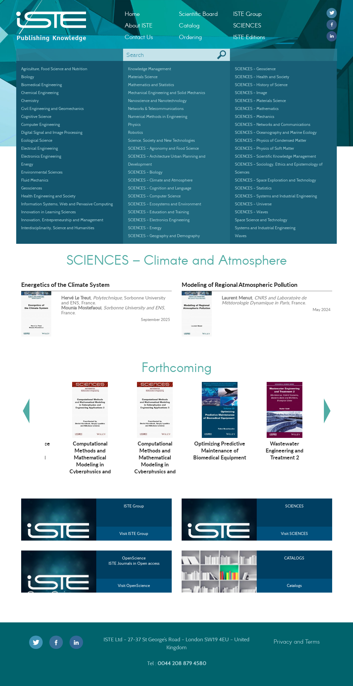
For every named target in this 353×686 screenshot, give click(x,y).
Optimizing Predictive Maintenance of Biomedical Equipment (271, 450)
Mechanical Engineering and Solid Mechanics (166, 92)
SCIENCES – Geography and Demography (164, 235)
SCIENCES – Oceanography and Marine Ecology (276, 132)
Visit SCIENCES (294, 533)
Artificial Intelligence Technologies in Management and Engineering (77, 454)
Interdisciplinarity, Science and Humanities (57, 227)
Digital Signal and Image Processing (51, 132)
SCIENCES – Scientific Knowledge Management (275, 156)
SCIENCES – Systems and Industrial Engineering (276, 195)
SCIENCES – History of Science (261, 84)
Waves (240, 235)
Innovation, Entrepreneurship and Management (62, 219)
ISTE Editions (249, 36)
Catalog (189, 25)
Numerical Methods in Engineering (157, 116)
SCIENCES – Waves (251, 211)
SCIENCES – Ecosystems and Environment (164, 203)
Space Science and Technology (261, 219)
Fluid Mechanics (34, 180)
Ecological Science (36, 140)
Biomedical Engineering (41, 84)
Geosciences (31, 187)
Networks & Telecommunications (156, 108)
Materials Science (142, 76)
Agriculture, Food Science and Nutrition (54, 68)
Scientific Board (198, 13)
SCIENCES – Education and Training (158, 211)
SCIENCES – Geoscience (255, 68)
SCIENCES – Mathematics (257, 108)
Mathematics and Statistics (151, 84)
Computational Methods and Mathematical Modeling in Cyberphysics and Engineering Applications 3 (207, 464)
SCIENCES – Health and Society (262, 76)
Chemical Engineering (40, 92)
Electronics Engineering (41, 156)
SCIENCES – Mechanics (254, 116)
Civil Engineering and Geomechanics (52, 108)
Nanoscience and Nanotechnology (157, 100)
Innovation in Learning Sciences (48, 211)
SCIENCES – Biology (145, 172)
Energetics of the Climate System (65, 284)
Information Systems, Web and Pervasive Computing (67, 203)
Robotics (135, 132)
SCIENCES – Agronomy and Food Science (163, 148)
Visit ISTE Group (133, 533)
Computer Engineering (40, 124)
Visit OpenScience (134, 585)
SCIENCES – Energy (144, 227)
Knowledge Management (149, 68)
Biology (27, 76)
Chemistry (30, 100)
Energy (27, 164)
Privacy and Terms (297, 641)
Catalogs (294, 585)
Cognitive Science (36, 116)
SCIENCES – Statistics (253, 187)
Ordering (190, 36)
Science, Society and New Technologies (161, 140)
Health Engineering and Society (48, 195)
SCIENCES (247, 25)
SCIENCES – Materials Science (260, 100)
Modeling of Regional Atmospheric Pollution (239, 284)
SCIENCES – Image (251, 92)
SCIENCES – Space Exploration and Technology (275, 180)
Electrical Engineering (39, 148)
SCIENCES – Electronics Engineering (159, 219)
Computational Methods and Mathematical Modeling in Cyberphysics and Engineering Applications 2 (142, 464)
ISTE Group (247, 13)
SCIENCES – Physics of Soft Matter (264, 148)
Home (132, 13)
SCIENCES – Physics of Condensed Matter (270, 140)
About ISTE (139, 25)
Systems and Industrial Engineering (265, 227)
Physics (134, 124)
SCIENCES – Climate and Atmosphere (160, 180)
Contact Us (139, 36)
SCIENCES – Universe (253, 203)
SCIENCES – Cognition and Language (159, 187)
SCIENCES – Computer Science (154, 195)
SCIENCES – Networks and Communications (272, 124)
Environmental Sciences (42, 172)
